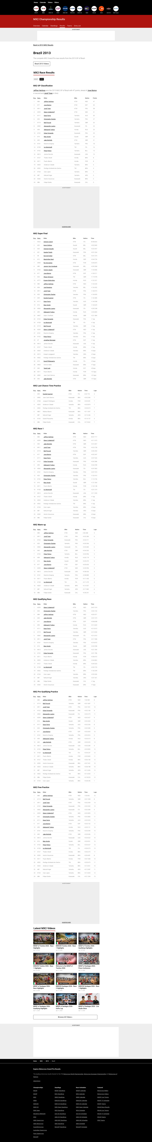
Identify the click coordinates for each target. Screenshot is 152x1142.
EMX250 (72, 10)
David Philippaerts (49, 361)
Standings (54, 26)
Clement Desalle (49, 249)
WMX (58, 10)
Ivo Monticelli (48, 147)
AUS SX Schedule (81, 1114)
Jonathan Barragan (49, 340)
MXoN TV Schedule (103, 1114)
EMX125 (79, 10)
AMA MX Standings (61, 1120)
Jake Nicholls (48, 140)
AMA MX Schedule (82, 1120)
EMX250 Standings (60, 1100)
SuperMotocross (38, 1127)
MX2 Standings (59, 1094)
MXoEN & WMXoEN (39, 1114)
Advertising (36, 1081)
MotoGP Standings (60, 1127)
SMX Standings (59, 1123)
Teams (69, 26)
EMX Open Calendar (82, 1107)
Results (62, 26)
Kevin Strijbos (48, 245)
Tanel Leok (47, 368)
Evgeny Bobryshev (49, 280)
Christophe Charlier (50, 119)
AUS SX (108, 10)
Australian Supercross (40, 1130)
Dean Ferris (47, 115)
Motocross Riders (102, 1090)
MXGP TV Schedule (103, 1100)
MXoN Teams (101, 1117)
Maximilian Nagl (49, 259)
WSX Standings (59, 1110)
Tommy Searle (48, 270)
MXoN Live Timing (103, 1110)
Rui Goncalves (48, 263)
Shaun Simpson (48, 277)
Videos (50, 2)
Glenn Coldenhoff (49, 112)
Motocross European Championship (95, 1074)
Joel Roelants (48, 287)
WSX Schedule (80, 1110)
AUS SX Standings (60, 1114)
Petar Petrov (47, 151)
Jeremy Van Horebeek (50, 266)
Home (36, 2)
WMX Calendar (80, 1097)
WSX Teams (101, 1120)
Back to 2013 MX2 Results (43, 45)
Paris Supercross (38, 1133)
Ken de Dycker (48, 256)
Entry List (77, 26)
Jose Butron (92, 90)
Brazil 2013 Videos (42, 64)
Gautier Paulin (48, 252)
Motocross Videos (103, 1094)
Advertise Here (66, 226)
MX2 (43, 10)
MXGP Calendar (81, 1090)
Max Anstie (47, 136)
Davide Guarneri (48, 298)
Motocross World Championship (73, 1074)
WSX (101, 10)
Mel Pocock (47, 122)
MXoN (94, 10)
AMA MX (65, 10)
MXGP (36, 10)
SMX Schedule (80, 1123)
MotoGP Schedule (81, 1127)
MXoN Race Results (103, 1107)
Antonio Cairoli (48, 242)
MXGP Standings (60, 1090)
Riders (57, 2)
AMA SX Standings (60, 1117)
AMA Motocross (38, 1123)
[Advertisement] (76, 35)
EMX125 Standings (60, 1104)
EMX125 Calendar (81, 1104)
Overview (36, 26)
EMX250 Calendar (81, 1100)
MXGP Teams (101, 1104)
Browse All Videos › (65, 1017)
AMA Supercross (38, 1120)
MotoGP (35, 1137)
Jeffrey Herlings (39, 90)
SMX (87, 10)
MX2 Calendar (80, 1094)
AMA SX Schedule (81, 1117)
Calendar (43, 2)
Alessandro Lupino (49, 126)
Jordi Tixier (48, 93)
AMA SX (50, 10)
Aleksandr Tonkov (49, 129)
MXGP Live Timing (103, 1097)
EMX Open (116, 10)
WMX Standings (59, 1097)
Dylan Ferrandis (48, 133)
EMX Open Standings (61, 1107)
